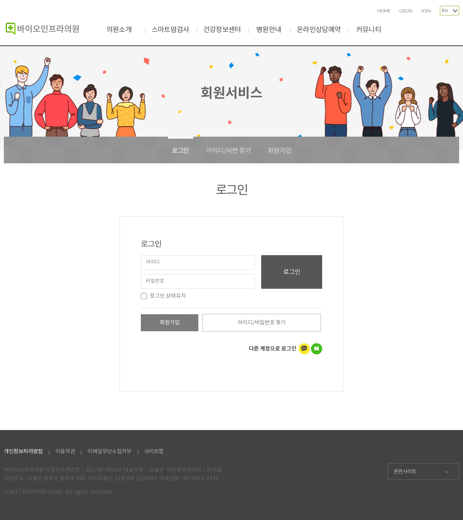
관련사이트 (405, 472)
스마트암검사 (170, 30)
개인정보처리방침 (23, 452)
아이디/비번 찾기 (228, 151)
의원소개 (119, 30)
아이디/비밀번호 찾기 (262, 323)
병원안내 (268, 30)
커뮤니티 (368, 30)
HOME (383, 11)
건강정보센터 (222, 30)
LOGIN (405, 11)
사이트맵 (154, 452)
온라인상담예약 (319, 30)
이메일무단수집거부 (109, 452)
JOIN (426, 11)
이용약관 (65, 452)
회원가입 (279, 151)
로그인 (180, 151)
